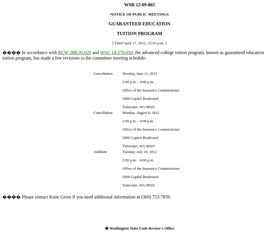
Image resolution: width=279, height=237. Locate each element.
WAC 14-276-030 (116, 52)
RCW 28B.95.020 (74, 52)
